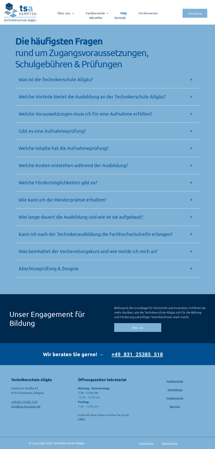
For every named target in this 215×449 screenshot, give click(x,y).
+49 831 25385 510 (137, 354)
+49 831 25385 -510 (24, 402)
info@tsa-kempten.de (25, 406)
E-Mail (81, 419)
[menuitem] (66, 13)
